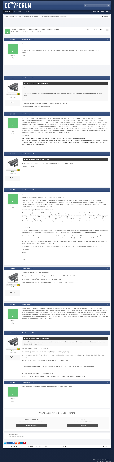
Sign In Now (83, 423)
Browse (8, 11)
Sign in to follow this (93, 29)
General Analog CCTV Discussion (37, 31)
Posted (27, 39)
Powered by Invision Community (103, 459)
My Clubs (12, 102)
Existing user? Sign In (98, 11)
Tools (27, 11)
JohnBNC (15, 31)
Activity (18, 11)
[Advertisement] (57, 23)
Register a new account (31, 423)
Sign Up (108, 11)
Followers (102, 30)
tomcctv (13, 78)
